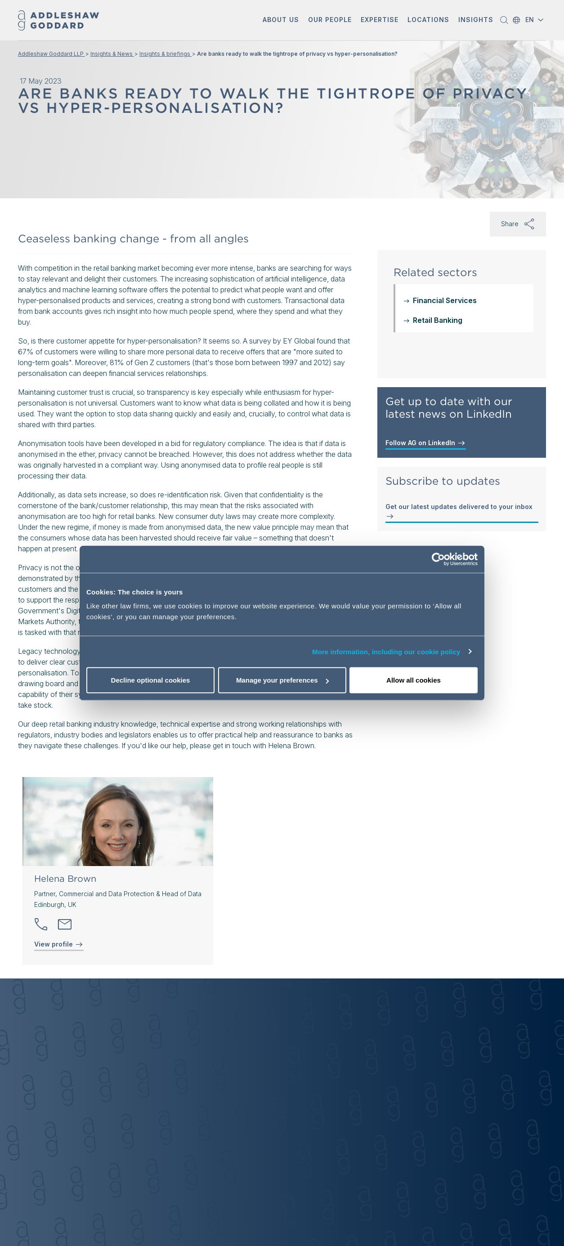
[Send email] (65, 924)
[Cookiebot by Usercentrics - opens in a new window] (438, 559)
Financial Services (445, 300)
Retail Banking (437, 320)
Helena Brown (65, 878)
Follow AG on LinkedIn (425, 442)
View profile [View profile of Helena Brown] (59, 944)
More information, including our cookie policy (386, 651)
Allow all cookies (413, 680)
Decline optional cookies (150, 680)
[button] (281, 20)
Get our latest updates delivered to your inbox (459, 512)
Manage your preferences (282, 680)
